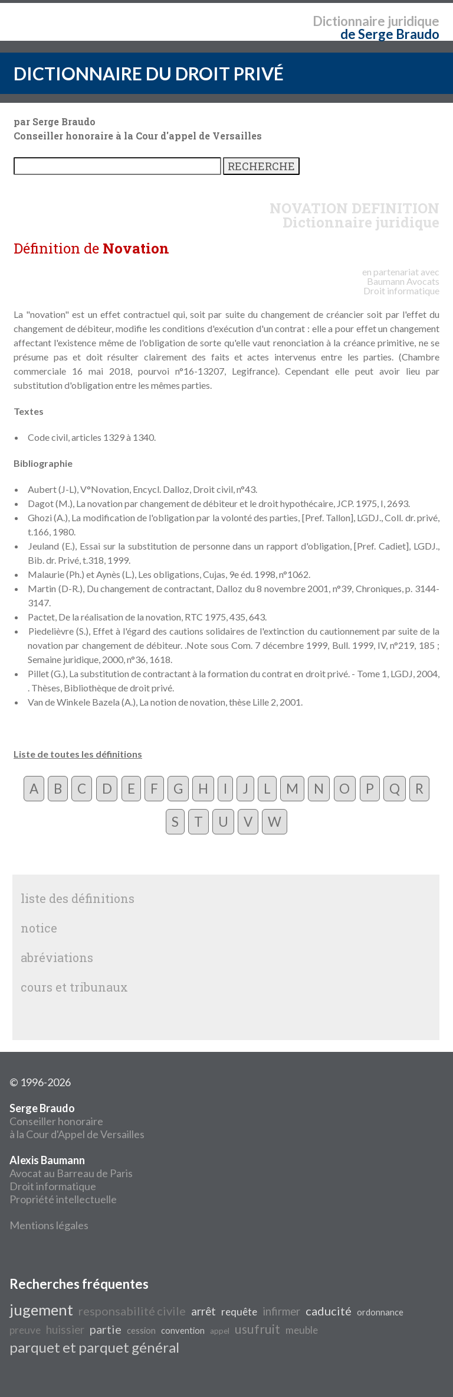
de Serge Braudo (389, 34)
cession (141, 1330)
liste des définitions (77, 898)
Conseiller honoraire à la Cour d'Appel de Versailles (77, 1121)
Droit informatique (52, 1186)
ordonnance (380, 1312)
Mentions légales (48, 1225)
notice (39, 927)
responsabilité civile (132, 1311)
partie (106, 1329)
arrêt (203, 1311)
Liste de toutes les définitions (78, 753)
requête (239, 1311)
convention (183, 1330)
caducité (329, 1311)
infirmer (281, 1311)
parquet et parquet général (94, 1347)
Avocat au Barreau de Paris (71, 1173)
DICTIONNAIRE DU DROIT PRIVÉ (149, 73)
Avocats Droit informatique (401, 285)
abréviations (57, 957)
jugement (41, 1309)
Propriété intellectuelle (63, 1199)
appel (219, 1331)
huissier (65, 1329)
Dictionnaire (349, 21)
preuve (25, 1330)
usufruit (257, 1329)
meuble (301, 1330)
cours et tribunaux (74, 987)
